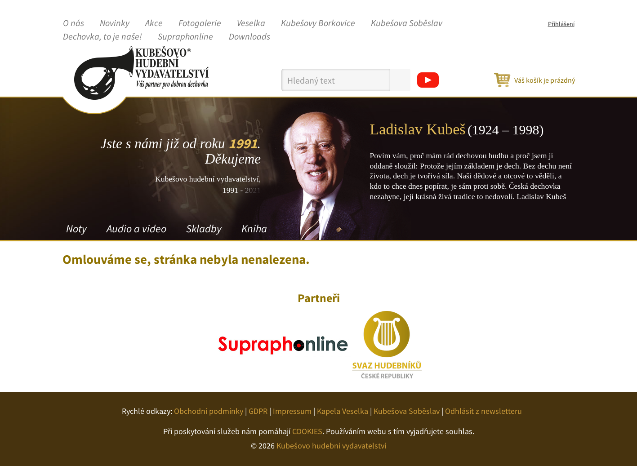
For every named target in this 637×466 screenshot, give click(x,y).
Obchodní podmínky (208, 411)
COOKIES (307, 431)
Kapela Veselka (342, 411)
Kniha (254, 228)
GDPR (258, 411)
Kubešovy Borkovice (318, 23)
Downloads (249, 37)
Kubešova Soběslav (406, 23)
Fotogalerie (199, 23)
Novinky (114, 23)
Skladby (204, 228)
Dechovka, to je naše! (102, 37)
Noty (76, 228)
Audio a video (136, 228)
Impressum (292, 411)
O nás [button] (73, 23)
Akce (154, 23)
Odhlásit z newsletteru (483, 411)
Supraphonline (185, 37)
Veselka (251, 23)
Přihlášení (561, 24)
